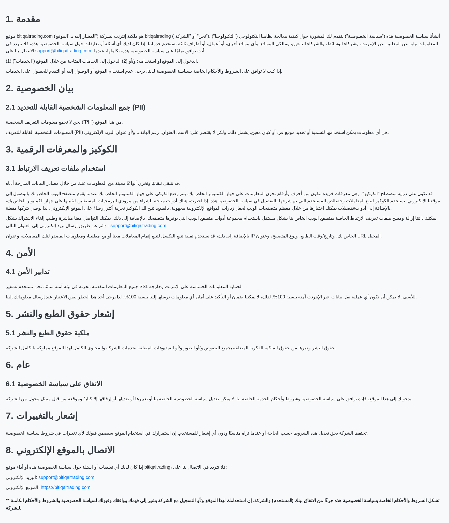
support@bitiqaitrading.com (63, 50)
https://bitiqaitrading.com (65, 487)
